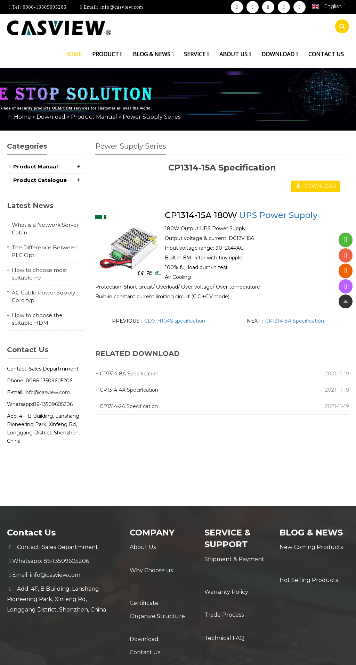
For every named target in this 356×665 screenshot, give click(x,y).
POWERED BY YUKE (247, 653)
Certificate (144, 575)
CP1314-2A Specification (129, 406)
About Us (143, 547)
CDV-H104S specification (174, 321)
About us (235, 54)
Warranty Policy (226, 573)
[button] (121, 54)
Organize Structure (157, 588)
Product (107, 54)
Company (152, 532)
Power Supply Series (150, 117)
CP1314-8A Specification (294, 321)
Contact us (326, 54)
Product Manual (94, 117)
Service (196, 54)
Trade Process (224, 587)
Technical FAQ (224, 601)
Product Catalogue (40, 180)
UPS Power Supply (278, 215)
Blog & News (153, 54)
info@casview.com (121, 7)
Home (73, 54)
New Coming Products (311, 547)
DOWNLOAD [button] (316, 186)
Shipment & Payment (234, 559)
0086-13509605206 (43, 7)
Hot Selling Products (309, 561)
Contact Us (145, 616)
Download (279, 54)
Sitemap (289, 653)
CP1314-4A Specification (129, 390)
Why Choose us (151, 561)
